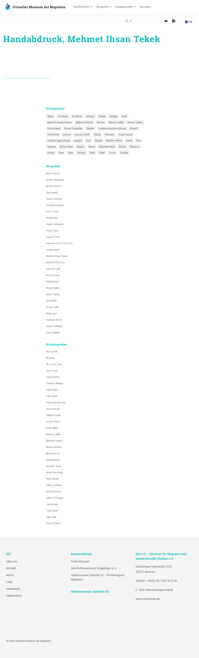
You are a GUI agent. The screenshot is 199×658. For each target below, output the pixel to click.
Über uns (11, 561)
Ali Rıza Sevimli (53, 186)
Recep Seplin (52, 288)
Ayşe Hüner (52, 370)
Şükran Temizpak (54, 498)
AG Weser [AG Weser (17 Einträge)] (62, 116)
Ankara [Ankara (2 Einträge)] (100, 116)
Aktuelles (144, 7)
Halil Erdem (52, 389)
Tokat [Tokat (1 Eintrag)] (80, 152)
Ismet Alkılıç (52, 428)
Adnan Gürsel (53, 173)
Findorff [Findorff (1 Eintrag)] (132, 128)
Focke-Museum (80, 561)
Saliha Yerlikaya (54, 485)
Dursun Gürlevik (54, 199)
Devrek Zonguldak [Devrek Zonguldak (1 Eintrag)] (73, 128)
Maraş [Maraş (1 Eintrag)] (90, 146)
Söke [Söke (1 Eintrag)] (58, 152)
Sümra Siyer (52, 504)
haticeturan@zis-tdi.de (159, 589)
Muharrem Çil (53, 453)
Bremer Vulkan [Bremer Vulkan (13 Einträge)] (115, 122)
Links (9, 582)
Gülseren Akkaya (54, 383)
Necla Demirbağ (54, 472)
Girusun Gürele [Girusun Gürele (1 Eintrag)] (81, 134)
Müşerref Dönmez (55, 262)
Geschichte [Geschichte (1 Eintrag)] (53, 134)
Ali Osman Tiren (54, 364)
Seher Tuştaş (53, 294)
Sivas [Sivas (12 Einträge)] (50, 152)
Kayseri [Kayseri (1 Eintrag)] (97, 140)
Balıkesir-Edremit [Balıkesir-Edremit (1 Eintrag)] (83, 122)
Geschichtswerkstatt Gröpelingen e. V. (94, 568)
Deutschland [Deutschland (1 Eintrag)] (53, 128)
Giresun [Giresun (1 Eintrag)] (66, 134)
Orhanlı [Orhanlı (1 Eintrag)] (144, 146)
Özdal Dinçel (52, 281)
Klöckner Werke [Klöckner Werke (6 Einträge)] (113, 140)
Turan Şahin (52, 510)
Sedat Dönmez (53, 491)
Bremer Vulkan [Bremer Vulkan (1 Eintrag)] (133, 122)
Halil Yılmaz (52, 396)
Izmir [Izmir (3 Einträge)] (87, 140)
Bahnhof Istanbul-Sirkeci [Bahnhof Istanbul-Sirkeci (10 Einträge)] (59, 122)
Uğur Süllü (51, 517)
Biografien (103, 7)
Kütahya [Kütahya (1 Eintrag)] (51, 146)
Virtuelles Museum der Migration (39, 7)
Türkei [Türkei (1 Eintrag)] (89, 152)
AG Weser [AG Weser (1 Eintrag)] (76, 116)
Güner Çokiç (52, 211)
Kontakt (11, 568)
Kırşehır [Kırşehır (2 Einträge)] (80, 146)
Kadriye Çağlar (53, 434)
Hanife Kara (52, 218)
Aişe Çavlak (52, 351)
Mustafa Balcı (53, 459)
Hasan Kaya (52, 230)
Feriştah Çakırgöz (55, 205)
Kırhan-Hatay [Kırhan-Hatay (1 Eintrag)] (65, 146)
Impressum (13, 588)
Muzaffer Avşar (54, 466)
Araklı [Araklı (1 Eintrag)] (122, 116)
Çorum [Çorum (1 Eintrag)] (99, 152)
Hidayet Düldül (53, 415)
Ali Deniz (50, 358)
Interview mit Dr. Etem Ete (59, 243)
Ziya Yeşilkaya (53, 332)
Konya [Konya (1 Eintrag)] (127, 140)
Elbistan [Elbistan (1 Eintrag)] (90, 128)
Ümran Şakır (52, 307)
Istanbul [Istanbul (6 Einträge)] (77, 140)
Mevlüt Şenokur (54, 447)
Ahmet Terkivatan (55, 179)
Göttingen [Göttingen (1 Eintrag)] (108, 134)
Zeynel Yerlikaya (54, 326)
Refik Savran (52, 479)
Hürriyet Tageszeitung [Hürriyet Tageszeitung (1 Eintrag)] (58, 140)
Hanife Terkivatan (55, 224)
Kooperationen (125, 7)
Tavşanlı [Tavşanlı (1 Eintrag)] (69, 152)
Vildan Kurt (51, 313)
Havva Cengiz (53, 408)
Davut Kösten (53, 377)
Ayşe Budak (52, 192)
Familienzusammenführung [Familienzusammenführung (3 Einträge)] (111, 128)
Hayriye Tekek (53, 237)
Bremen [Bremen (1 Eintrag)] (100, 122)
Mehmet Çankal (54, 440)
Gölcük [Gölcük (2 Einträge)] (96, 134)
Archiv (10, 575)
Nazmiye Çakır (53, 268)
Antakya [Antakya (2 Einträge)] (112, 116)
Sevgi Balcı (51, 300)
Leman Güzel (52, 249)
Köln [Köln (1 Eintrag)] (136, 140)
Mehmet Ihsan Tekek (56, 256)
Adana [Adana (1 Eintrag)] (50, 116)
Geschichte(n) (83, 7)
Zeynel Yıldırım (53, 523)
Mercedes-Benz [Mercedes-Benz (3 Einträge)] (105, 146)
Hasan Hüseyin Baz (56, 402)
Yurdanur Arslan (54, 319)
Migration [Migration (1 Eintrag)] (132, 146)
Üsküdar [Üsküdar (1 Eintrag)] (111, 152)
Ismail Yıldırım (53, 421)
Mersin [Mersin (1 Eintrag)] (120, 146)
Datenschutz (14, 595)
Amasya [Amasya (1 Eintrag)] (89, 116)
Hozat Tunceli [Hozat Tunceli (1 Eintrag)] (124, 134)
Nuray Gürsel (52, 275)
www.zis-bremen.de (148, 599)
